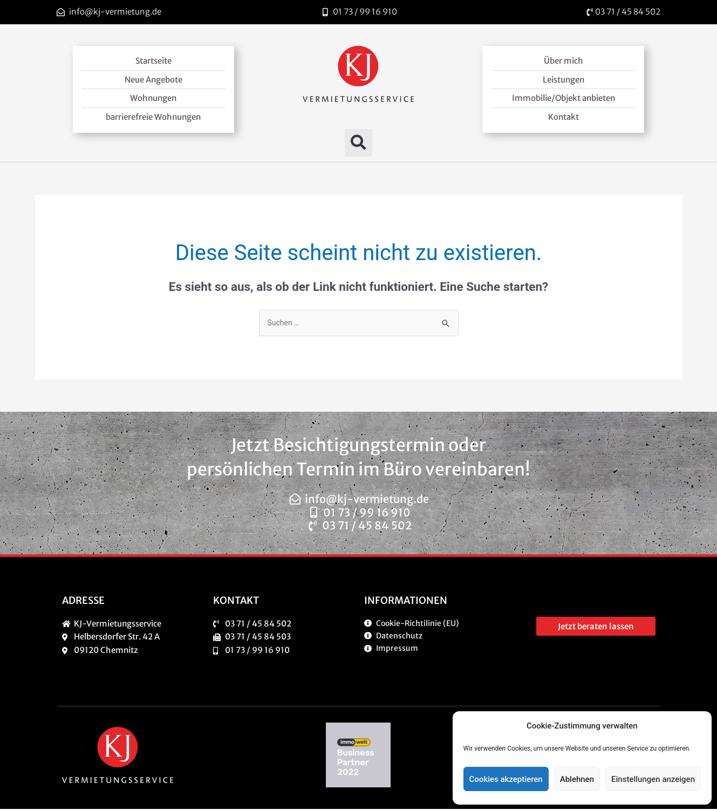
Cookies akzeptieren (506, 779)
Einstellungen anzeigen (653, 779)
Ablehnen (577, 779)
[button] (358, 142)
